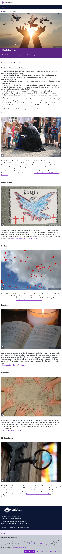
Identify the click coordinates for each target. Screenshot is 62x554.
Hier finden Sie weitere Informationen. (29, 300)
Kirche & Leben (12, 11)
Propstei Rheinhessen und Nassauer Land (13, 521)
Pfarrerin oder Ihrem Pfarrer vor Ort (38, 494)
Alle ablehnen (55, 551)
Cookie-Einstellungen (23, 527)
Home (3, 11)
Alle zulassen (29, 551)
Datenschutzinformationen (20, 547)
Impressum (4, 527)
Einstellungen (42, 551)
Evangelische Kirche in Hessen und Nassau (14, 523)
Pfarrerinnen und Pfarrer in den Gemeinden (23, 238)
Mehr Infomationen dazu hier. (11, 430)
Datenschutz (12, 527)
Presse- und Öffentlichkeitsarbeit (11, 518)
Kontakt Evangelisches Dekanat (10, 516)
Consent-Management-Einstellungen (39, 544)
